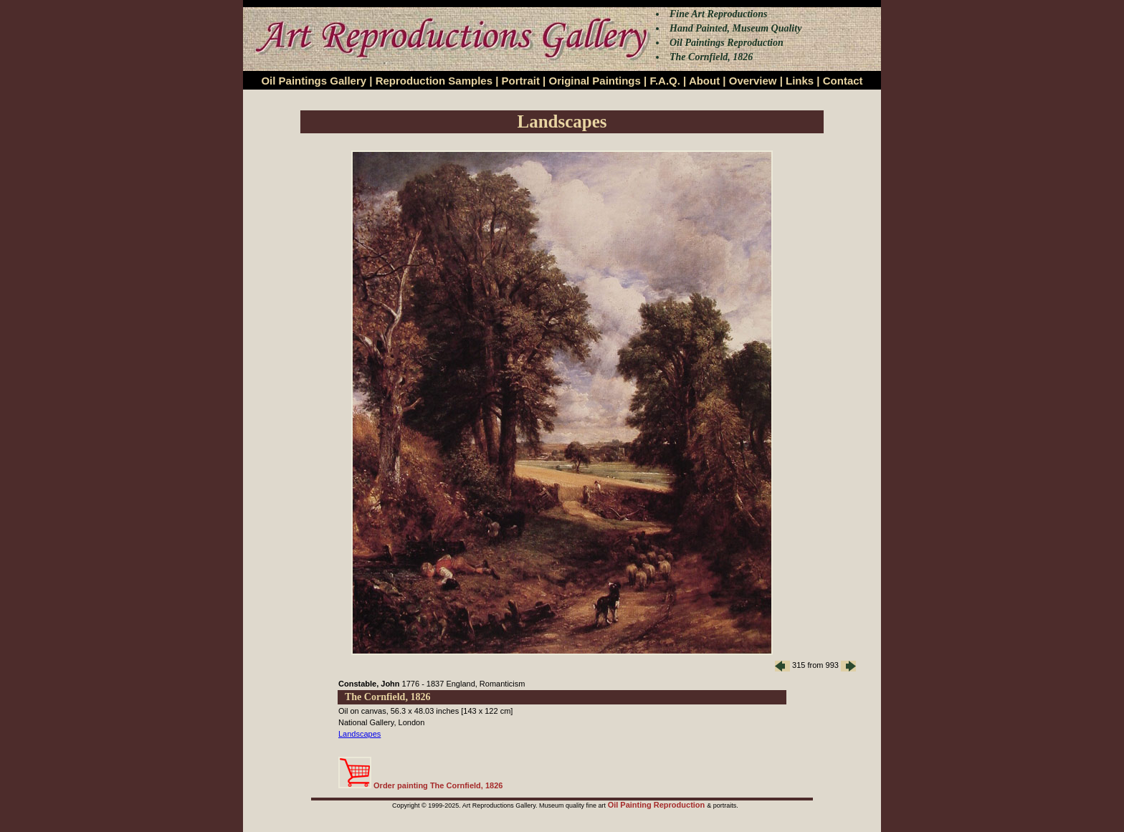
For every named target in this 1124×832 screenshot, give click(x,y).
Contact (843, 81)
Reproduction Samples (434, 81)
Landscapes (359, 734)
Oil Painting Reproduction (658, 804)
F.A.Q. (664, 81)
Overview (753, 81)
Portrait (521, 81)
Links (800, 81)
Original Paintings (594, 81)
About (704, 81)
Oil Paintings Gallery (313, 81)
